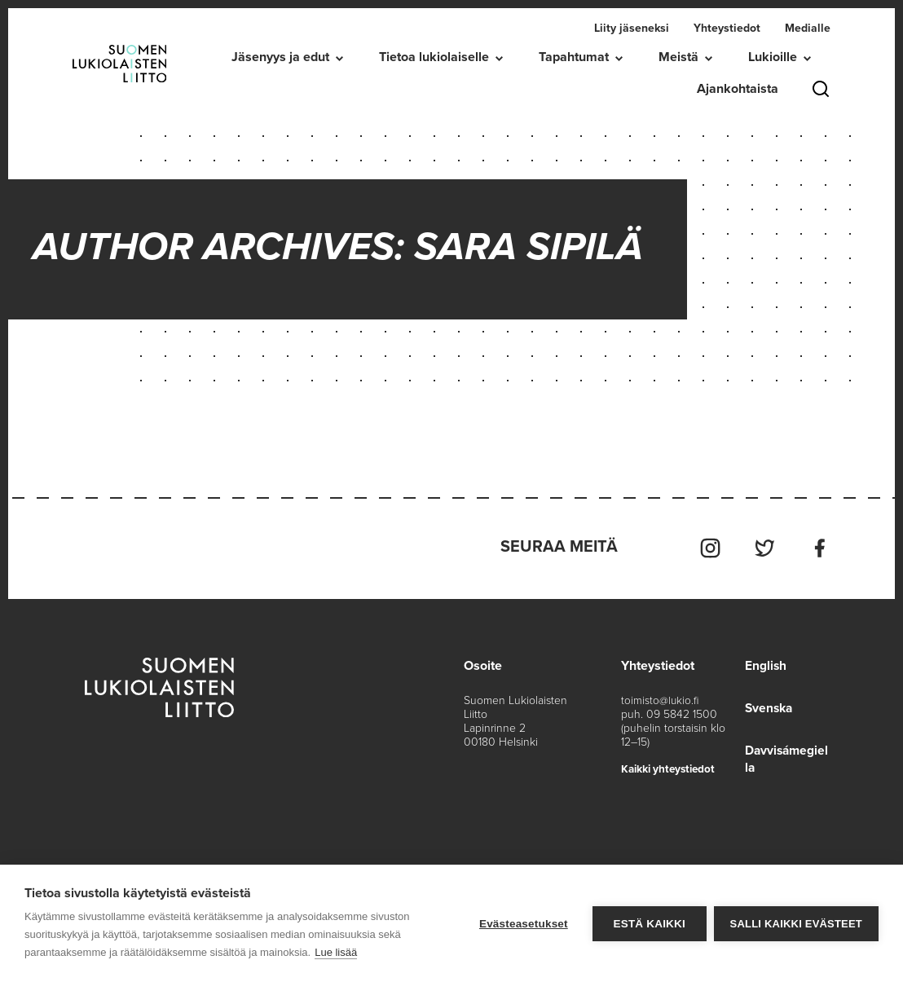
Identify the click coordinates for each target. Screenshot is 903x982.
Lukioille (772, 57)
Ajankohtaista (737, 89)
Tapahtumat (574, 57)
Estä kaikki (648, 924)
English (763, 662)
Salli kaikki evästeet (796, 924)
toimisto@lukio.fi (659, 697)
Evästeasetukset (522, 924)
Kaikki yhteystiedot (670, 766)
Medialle (807, 28)
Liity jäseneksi (631, 28)
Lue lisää (336, 952)
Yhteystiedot (727, 28)
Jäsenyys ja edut (280, 57)
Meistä (678, 57)
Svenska (767, 705)
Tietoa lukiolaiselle (434, 57)
